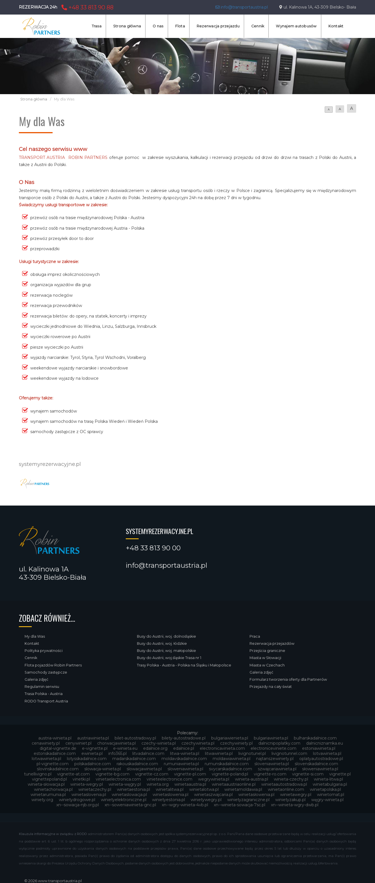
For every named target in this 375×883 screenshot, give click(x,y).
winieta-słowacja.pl (46, 784)
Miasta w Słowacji (265, 658)
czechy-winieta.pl (158, 743)
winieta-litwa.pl (328, 779)
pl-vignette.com (53, 763)
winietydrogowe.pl (77, 799)
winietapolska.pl (325, 789)
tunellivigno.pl (37, 774)
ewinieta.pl (92, 753)
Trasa (96, 26)
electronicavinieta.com (222, 748)
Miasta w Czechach (267, 665)
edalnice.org (155, 748)
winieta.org (158, 784)
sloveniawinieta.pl (271, 763)
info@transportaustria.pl (242, 7)
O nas (158, 26)
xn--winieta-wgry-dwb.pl (294, 804)
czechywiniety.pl (236, 743)
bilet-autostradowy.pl (135, 738)
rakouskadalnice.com (137, 763)
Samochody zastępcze (46, 672)
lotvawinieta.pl (327, 753)
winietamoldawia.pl (243, 789)
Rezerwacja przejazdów (272, 643)
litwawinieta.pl (219, 753)
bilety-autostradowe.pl (184, 738)
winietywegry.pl (206, 799)
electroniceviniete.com (273, 748)
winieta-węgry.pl (125, 784)
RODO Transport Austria (46, 701)
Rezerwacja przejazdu (218, 26)
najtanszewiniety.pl (275, 758)
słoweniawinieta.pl (320, 768)
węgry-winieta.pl (327, 799)
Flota (180, 26)
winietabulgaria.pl (330, 784)
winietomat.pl (330, 794)
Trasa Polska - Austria (44, 694)
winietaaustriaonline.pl (234, 784)
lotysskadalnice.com (87, 758)
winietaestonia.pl (133, 789)
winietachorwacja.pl (53, 789)
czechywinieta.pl (197, 743)
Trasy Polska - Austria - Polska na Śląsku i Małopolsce (184, 665)
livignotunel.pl (252, 753)
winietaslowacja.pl (129, 794)
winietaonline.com (286, 789)
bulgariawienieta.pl (229, 738)
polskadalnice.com (92, 763)
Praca (255, 636)
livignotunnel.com (289, 753)
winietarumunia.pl (48, 794)
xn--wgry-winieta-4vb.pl (185, 804)
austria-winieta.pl (54, 738)
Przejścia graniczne (267, 650)
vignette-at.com (73, 774)
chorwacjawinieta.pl (116, 743)
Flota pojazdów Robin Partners (53, 665)
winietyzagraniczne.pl (248, 799)
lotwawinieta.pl (46, 758)
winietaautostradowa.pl (284, 784)
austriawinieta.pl (93, 738)
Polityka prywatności (44, 650)
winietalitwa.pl (169, 789)
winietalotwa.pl (204, 789)
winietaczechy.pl (94, 789)
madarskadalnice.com (134, 758)
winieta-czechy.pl (291, 779)
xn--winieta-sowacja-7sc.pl (239, 804)
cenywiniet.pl (78, 743)
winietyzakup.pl (290, 799)
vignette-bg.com (112, 774)
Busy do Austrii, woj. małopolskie (166, 650)
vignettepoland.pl (49, 779)
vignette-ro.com (270, 774)
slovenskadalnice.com (316, 763)
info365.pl (117, 753)
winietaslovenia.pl (88, 794)
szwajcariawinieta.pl (277, 768)
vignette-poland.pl (230, 774)
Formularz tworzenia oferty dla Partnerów (288, 679)
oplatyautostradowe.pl (321, 758)
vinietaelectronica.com (118, 779)
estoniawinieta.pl (318, 748)
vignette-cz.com (151, 774)
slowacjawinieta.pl (144, 768)
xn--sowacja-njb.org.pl (77, 804)
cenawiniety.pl (46, 743)
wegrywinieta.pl (213, 779)
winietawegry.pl (295, 794)
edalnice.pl (183, 748)
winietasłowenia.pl (256, 794)
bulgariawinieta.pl (271, 738)
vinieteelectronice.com (169, 779)
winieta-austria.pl (251, 779)
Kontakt (336, 26)
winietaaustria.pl (190, 784)
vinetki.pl (81, 779)
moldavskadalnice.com (184, 758)
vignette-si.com (308, 774)
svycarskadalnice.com (230, 768)
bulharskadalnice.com (315, 738)
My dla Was (35, 636)
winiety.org (42, 799)
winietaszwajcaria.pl (213, 794)
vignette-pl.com (190, 774)
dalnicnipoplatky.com (279, 743)
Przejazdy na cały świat (271, 686)
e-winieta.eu (125, 748)
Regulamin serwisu (42, 686)
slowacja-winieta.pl (102, 768)
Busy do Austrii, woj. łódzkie (162, 643)
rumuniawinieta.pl (181, 763)
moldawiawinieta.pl (231, 758)
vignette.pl (340, 774)
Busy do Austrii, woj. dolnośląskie (166, 636)
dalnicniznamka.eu (324, 743)
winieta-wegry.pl (86, 784)
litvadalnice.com (148, 753)
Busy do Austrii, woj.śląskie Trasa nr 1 (169, 658)
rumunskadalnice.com (227, 763)
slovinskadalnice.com (58, 768)
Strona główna (127, 26)
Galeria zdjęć (36, 679)
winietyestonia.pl (168, 799)
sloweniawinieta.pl (185, 768)
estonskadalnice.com (55, 753)
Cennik (257, 26)
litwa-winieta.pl (184, 753)
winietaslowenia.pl (170, 794)
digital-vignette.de (58, 748)
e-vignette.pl (94, 748)
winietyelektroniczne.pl (123, 799)
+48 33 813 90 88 (86, 7)
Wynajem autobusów (296, 26)
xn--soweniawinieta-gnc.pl (130, 804)
